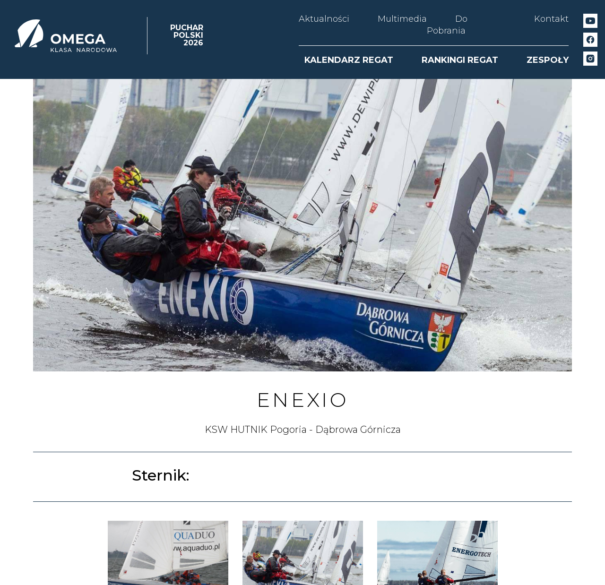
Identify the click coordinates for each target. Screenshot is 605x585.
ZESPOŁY (548, 60)
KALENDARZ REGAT (348, 60)
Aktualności (324, 19)
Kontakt (551, 19)
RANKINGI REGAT (460, 60)
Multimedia (402, 19)
